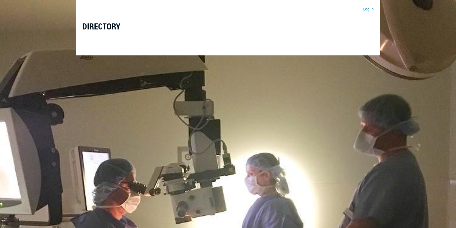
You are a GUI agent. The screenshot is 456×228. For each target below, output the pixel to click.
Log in (368, 9)
